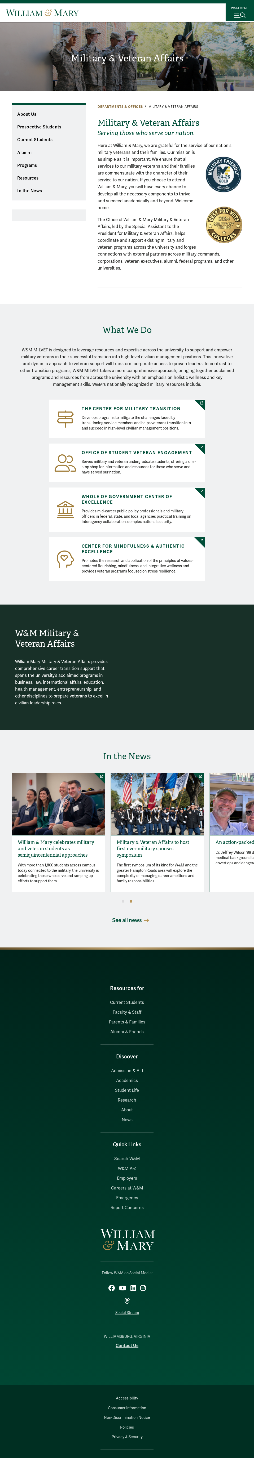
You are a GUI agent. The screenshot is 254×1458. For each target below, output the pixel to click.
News (127, 1123)
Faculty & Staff (127, 1016)
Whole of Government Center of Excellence (127, 499)
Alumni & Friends (127, 1036)
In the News (29, 191)
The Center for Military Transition (131, 409)
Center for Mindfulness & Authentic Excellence (133, 549)
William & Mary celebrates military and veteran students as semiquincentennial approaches (61, 857)
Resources (27, 178)
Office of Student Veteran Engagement (137, 452)
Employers (127, 1182)
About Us (26, 114)
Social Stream (127, 1316)
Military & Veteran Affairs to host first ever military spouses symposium (177, 854)
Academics (127, 1084)
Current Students (34, 139)
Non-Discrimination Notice (127, 1421)
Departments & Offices (120, 107)
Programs (27, 165)
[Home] (42, 13)
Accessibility (127, 1402)
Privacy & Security (127, 1441)
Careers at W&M (127, 1192)
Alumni (24, 152)
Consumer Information (127, 1412)
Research (127, 1104)
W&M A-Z (127, 1172)
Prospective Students (39, 127)
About (127, 1113)
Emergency (127, 1201)
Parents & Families (127, 1026)
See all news (127, 924)
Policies (127, 1431)
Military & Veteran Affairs (127, 58)
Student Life (127, 1094)
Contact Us (127, 1349)
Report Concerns (127, 1211)
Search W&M (127, 1162)
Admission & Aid (127, 1074)
